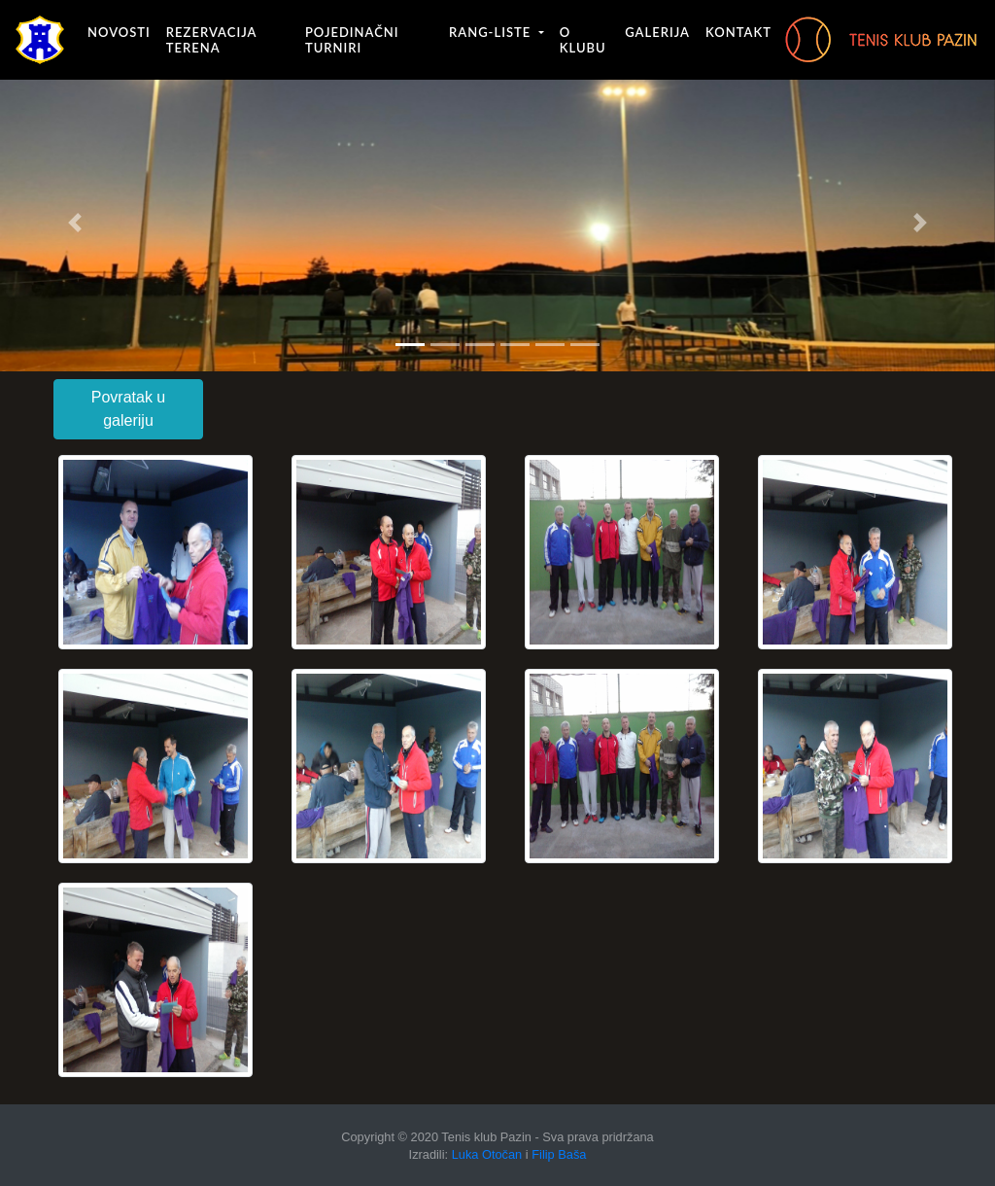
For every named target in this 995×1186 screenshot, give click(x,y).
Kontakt (738, 32)
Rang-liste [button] (492, 32)
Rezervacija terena (211, 39)
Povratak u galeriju (128, 409)
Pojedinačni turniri (352, 39)
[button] (75, 222)
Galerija (657, 32)
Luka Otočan (487, 1154)
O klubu (583, 39)
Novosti (119, 32)
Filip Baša (559, 1154)
